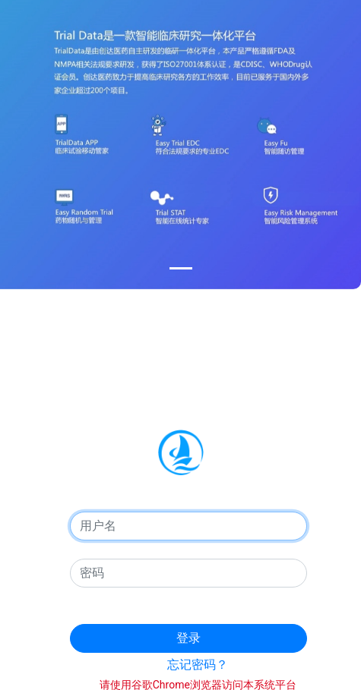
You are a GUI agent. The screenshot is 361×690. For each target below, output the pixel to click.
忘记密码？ (197, 664)
